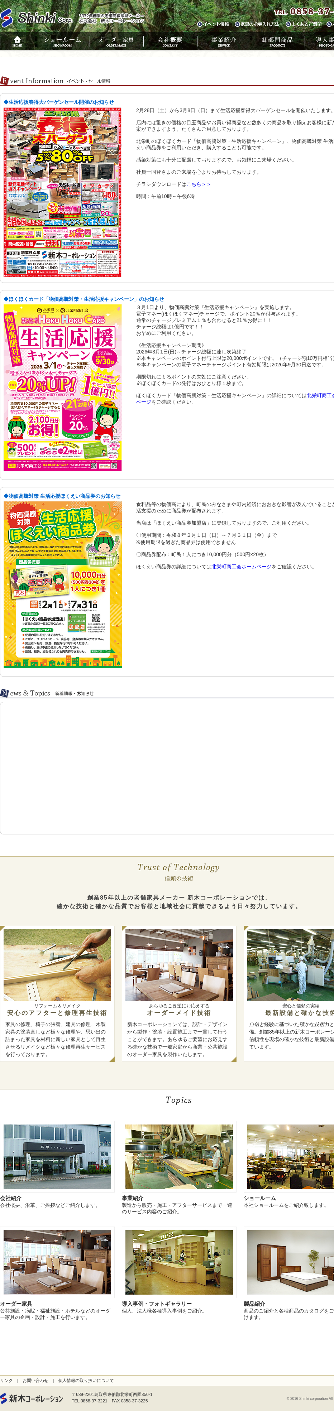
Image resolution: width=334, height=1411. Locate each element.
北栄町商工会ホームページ (241, 566)
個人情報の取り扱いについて (86, 1380)
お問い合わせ (35, 1380)
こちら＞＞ (198, 184)
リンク (6, 1380)
